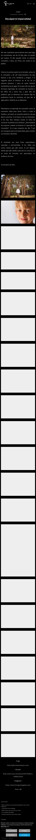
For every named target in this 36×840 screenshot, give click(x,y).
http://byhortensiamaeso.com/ (18, 765)
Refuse (11, 835)
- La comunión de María (7, 812)
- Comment (21, 14)
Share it (18, 789)
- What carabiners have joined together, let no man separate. (15, 805)
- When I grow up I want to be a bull (10, 810)
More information (11, 831)
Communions (13, 14)
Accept (24, 835)
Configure (24, 831)
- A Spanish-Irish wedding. (8, 808)
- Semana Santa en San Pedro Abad (11, 814)
